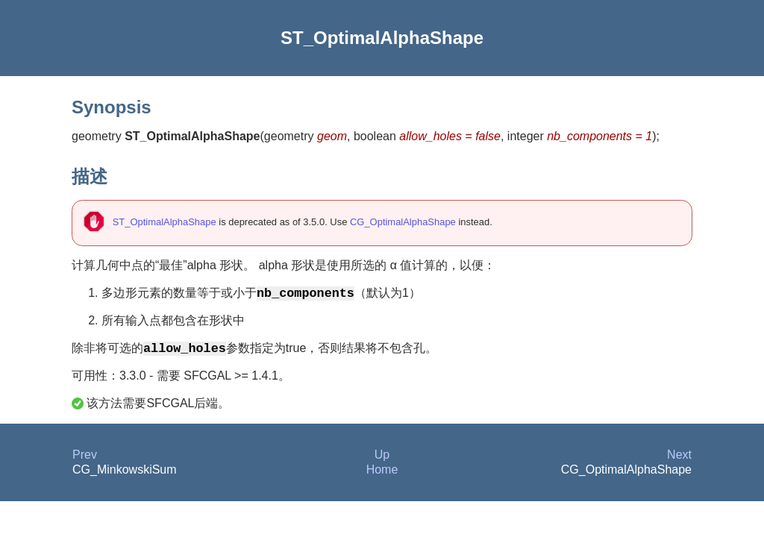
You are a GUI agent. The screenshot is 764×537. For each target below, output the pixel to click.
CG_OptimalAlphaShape (403, 221)
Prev (84, 459)
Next (679, 459)
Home (382, 474)
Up (382, 459)
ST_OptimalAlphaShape (164, 221)
